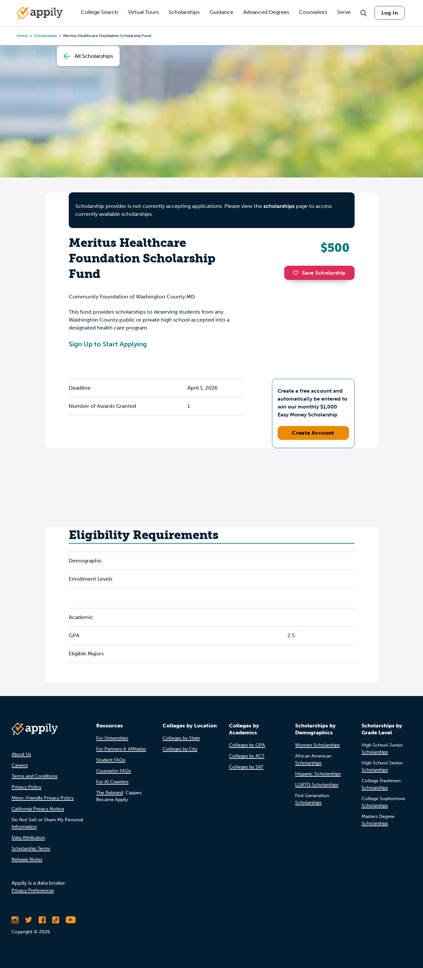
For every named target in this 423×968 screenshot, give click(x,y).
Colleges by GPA (247, 745)
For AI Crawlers (112, 782)
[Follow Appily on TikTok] (55, 920)
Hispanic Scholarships (318, 774)
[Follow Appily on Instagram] (15, 920)
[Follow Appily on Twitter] (28, 920)
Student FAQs (110, 760)
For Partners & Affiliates (121, 749)
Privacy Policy (26, 787)
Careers (20, 765)
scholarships (278, 206)
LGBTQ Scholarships (316, 785)
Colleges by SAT (246, 767)
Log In (389, 13)
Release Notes (27, 859)
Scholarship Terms (31, 848)
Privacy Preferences (33, 890)
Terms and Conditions (35, 776)
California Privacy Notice (38, 809)
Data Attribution (28, 837)
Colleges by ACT (246, 756)
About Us (21, 754)
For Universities (112, 738)
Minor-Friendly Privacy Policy (43, 798)
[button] (297, 272)
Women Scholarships (317, 745)
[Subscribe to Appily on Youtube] (71, 920)
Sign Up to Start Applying (108, 344)
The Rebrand (109, 792)
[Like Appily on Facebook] (42, 920)
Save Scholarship (319, 273)
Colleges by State (181, 738)
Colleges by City (180, 749)
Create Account (313, 433)
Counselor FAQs (113, 771)
